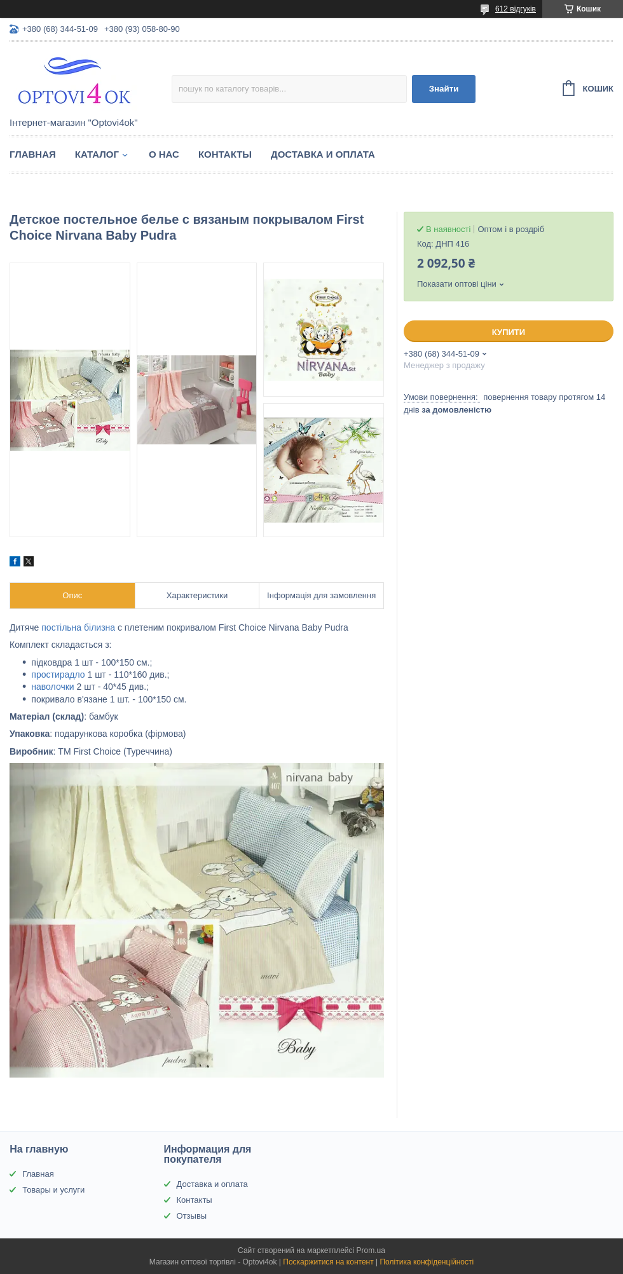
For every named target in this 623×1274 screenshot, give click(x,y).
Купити (508, 332)
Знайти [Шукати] (444, 88)
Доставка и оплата (323, 154)
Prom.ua (371, 1250)
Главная (33, 154)
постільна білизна (78, 627)
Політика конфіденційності (427, 1261)
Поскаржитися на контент (328, 1261)
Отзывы (192, 1216)
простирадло (58, 674)
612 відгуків (515, 8)
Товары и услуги (53, 1190)
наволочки (52, 687)
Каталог (97, 154)
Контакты (225, 154)
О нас (164, 154)
